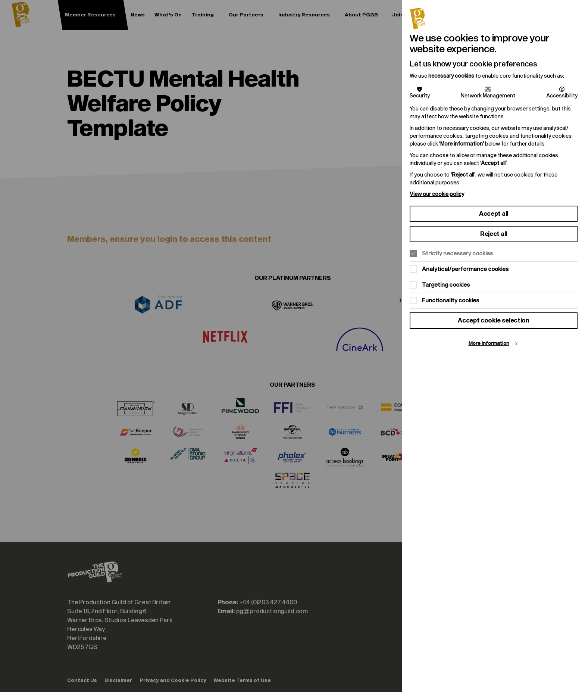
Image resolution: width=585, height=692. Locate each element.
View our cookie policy (437, 194)
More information (489, 343)
